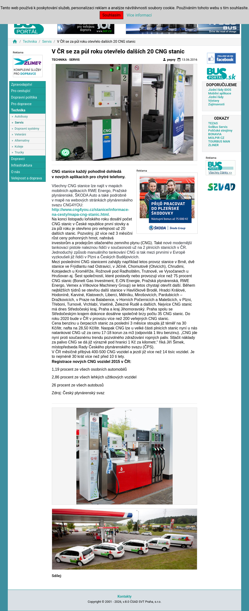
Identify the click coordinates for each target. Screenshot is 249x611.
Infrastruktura (21, 165)
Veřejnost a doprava (26, 178)
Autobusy (21, 116)
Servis (47, 42)
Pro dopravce (21, 104)
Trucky (19, 152)
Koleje (19, 146)
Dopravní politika (24, 97)
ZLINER (213, 145)
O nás (15, 172)
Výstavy (213, 100)
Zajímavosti (216, 104)
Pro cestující (20, 91)
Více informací (139, 15)
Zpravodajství (21, 85)
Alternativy (22, 140)
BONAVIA (215, 134)
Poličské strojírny (220, 130)
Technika (30, 42)
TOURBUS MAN (219, 141)
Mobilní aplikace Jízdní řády (219, 95)
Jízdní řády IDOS (219, 90)
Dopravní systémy (27, 128)
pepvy (168, 59)
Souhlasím (111, 15)
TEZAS (213, 123)
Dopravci (18, 159)
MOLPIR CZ (216, 138)
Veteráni (20, 134)
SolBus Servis (217, 127)
